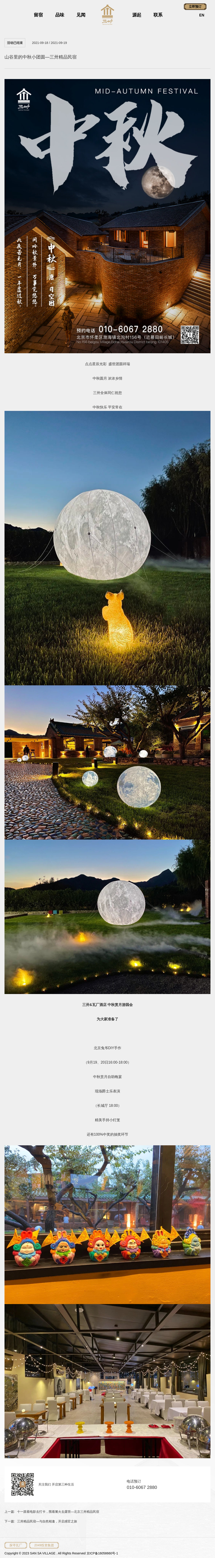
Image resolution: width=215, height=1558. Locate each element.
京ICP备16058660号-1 (102, 1553)
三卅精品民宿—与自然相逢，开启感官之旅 (47, 1521)
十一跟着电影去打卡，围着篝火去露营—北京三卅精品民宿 (58, 1511)
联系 (157, 14)
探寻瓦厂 (15, 1545)
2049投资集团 (44, 1545)
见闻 (80, 14)
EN (201, 15)
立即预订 (195, 6)
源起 (136, 14)
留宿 (38, 14)
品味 (59, 14)
